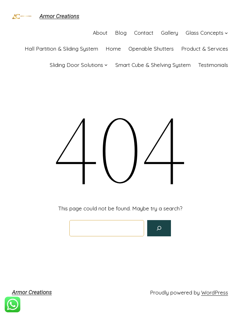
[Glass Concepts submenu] (226, 32)
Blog (121, 32)
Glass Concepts (204, 32)
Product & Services (204, 48)
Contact (143, 32)
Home (113, 48)
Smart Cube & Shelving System (153, 65)
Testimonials (213, 65)
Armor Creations (59, 16)
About (100, 32)
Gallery (169, 32)
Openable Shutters (151, 48)
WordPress (214, 292)
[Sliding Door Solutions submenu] (106, 64)
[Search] (159, 228)
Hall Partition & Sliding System (61, 48)
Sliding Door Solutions (76, 65)
